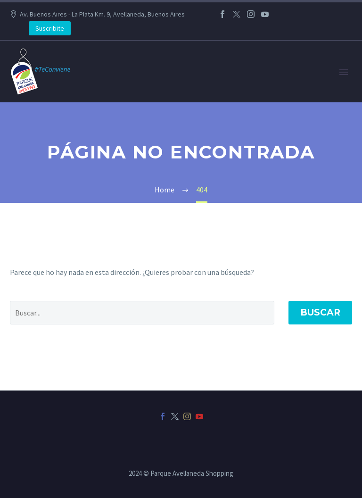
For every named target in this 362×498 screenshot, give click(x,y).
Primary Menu (343, 72)
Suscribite (49, 28)
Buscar (320, 312)
